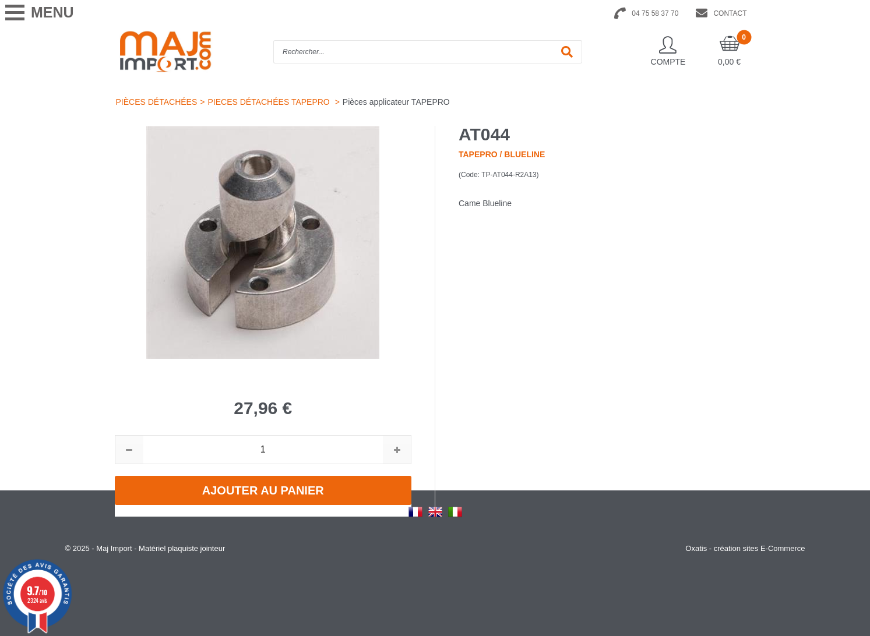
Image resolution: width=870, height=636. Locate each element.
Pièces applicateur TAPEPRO (396, 102)
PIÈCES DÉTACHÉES (157, 102)
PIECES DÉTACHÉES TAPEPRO (269, 102)
